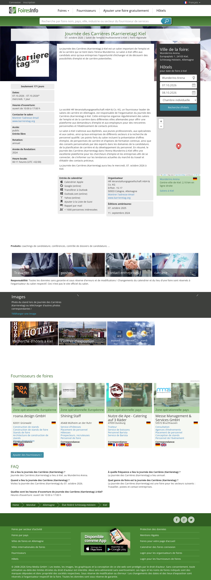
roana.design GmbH (29, 416)
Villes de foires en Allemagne (28, 541)
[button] (178, 146)
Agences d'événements (168, 429)
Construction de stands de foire (30, 429)
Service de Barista (118, 435)
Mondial (30, 504)
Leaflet (164, 175)
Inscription (29, 2)
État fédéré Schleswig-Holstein (79, 504)
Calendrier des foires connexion (157, 547)
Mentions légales (149, 535)
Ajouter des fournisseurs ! (27, 454)
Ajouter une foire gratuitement (126, 10)
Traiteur (112, 426)
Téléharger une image (24, 313)
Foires (63, 10)
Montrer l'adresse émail (25, 117)
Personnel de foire (71, 438)
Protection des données (153, 529)
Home (16, 504)
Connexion (15, 2)
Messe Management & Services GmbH (173, 418)
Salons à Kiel (167, 190)
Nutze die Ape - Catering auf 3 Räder (127, 418)
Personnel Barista (117, 432)
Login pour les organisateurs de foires (161, 552)
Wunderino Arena (170, 179)
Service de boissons (119, 429)
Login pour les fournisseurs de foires (160, 558)
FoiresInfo (25, 10)
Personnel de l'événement (169, 438)
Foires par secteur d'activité (27, 529)
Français (194, 2)
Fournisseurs (86, 10)
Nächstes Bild (150, 395)
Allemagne (49, 504)
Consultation (162, 426)
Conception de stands (167, 435)
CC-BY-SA (196, 175)
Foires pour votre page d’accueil (157, 541)
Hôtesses (66, 432)
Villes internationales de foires (28, 547)
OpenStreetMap (180, 175)
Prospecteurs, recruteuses (75, 435)
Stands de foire (21, 432)
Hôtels (161, 10)
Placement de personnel (74, 429)
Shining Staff (71, 416)
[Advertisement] (105, 85)
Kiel (105, 504)
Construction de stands (26, 426)
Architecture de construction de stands (30, 437)
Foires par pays (20, 535)
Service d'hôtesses (71, 426)
